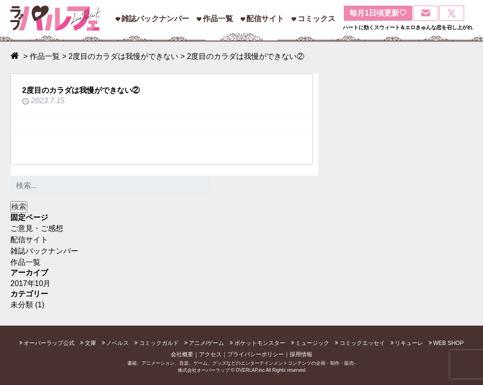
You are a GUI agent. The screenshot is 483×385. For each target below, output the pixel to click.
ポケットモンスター (259, 343)
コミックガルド (159, 343)
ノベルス (117, 343)
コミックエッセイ (362, 343)
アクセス (210, 354)
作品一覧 (218, 19)
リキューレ (409, 343)
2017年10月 (30, 283)
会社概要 (182, 354)
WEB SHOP (448, 343)
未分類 (21, 305)
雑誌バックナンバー (155, 19)
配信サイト (265, 19)
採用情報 (301, 354)
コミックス (316, 19)
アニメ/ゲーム (206, 343)
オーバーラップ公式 (49, 343)
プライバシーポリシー (255, 354)
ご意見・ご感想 (36, 228)
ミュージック (312, 343)
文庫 (90, 343)
